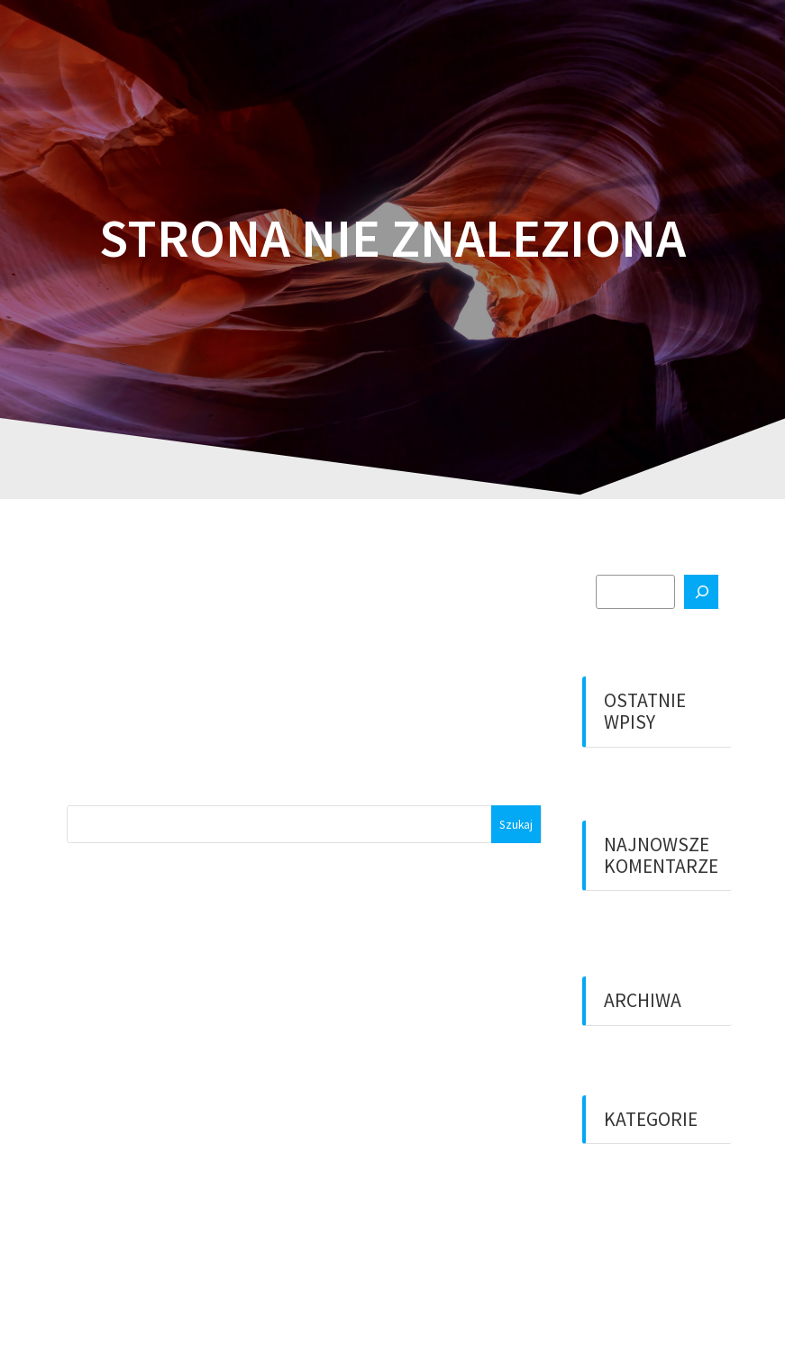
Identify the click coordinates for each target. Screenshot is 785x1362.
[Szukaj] (701, 592)
